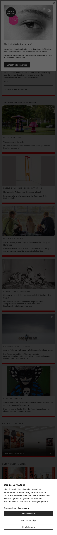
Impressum (23, 508)
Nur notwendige (28, 520)
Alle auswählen (28, 513)
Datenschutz (10, 508)
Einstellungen (28, 527)
